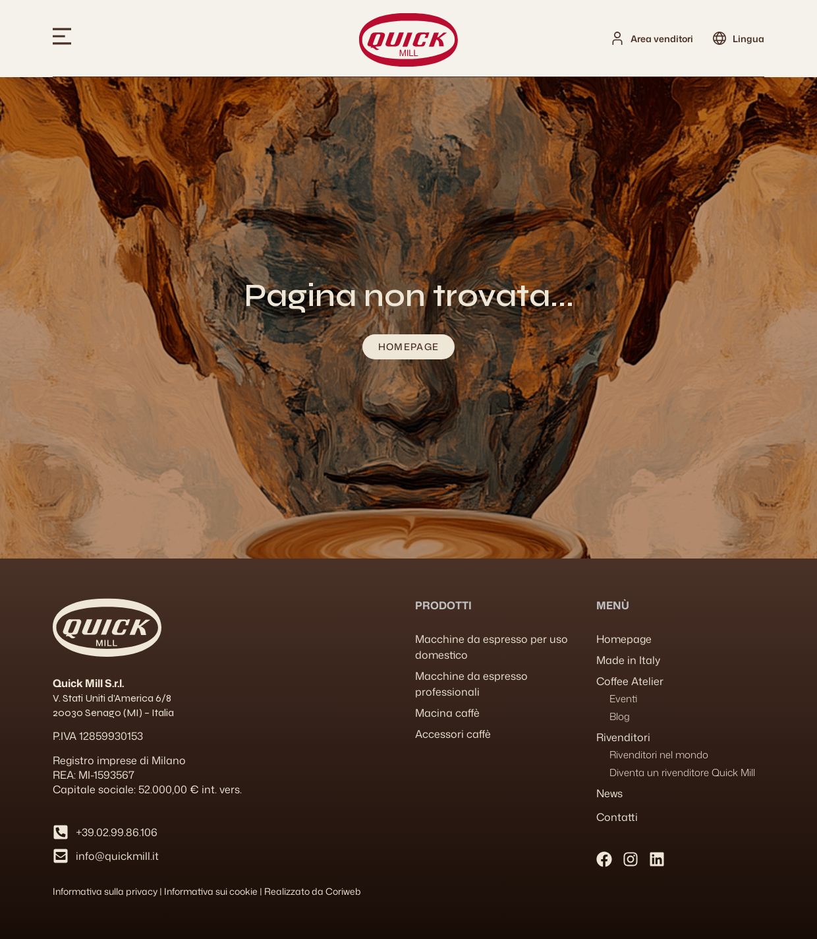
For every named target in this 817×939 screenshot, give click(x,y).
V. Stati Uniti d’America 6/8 (112, 698)
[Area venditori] (617, 38)
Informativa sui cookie (211, 891)
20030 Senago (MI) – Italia (113, 712)
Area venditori (662, 38)
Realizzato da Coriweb (312, 891)
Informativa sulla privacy (105, 891)
